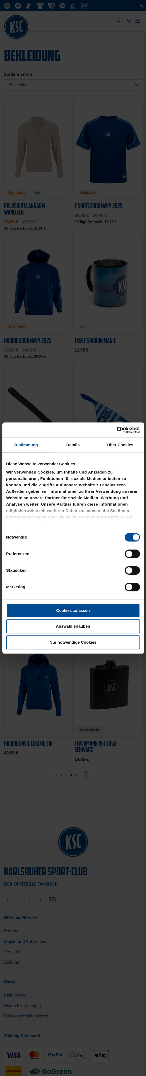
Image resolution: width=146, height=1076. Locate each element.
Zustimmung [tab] (26, 444)
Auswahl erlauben (73, 626)
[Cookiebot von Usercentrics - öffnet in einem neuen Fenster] (116, 429)
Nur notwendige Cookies (73, 642)
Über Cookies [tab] (120, 444)
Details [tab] (73, 444)
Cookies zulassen (73, 610)
